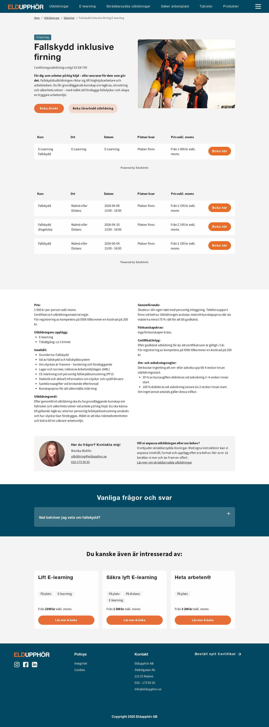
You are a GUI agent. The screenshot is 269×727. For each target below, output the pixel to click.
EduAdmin (142, 167)
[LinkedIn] (34, 664)
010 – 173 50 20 (145, 683)
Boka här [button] (219, 151)
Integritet (80, 664)
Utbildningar (51, 18)
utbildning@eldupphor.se (89, 456)
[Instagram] (17, 664)
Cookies (79, 670)
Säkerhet (69, 18)
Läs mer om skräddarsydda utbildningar (164, 463)
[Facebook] (26, 664)
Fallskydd (44, 206)
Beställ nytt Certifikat (218, 654)
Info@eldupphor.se (148, 689)
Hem (37, 18)
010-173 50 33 (80, 462)
